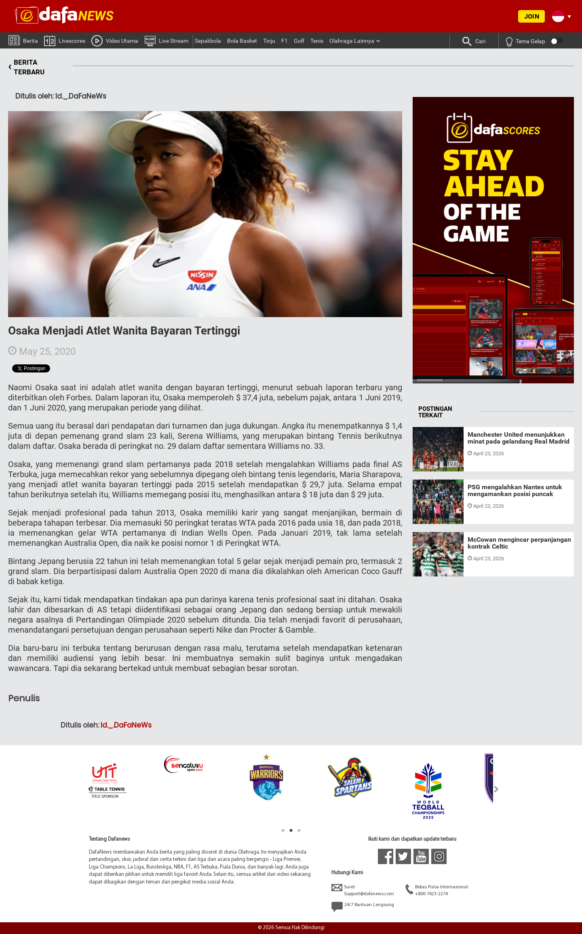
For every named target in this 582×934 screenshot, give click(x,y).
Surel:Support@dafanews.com (362, 890)
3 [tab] (299, 831)
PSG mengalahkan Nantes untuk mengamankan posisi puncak (515, 490)
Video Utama (114, 40)
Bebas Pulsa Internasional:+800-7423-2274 (436, 890)
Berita (23, 39)
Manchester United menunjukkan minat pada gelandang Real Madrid (518, 438)
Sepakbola (208, 41)
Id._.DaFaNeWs (126, 725)
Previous (85, 789)
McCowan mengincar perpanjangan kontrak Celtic (519, 543)
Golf (299, 41)
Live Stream (166, 40)
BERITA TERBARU (26, 67)
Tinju (269, 41)
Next (496, 789)
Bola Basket (242, 41)
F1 (284, 41)
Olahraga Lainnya (351, 41)
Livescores (64, 40)
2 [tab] (291, 831)
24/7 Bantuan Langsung (362, 907)
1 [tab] (283, 831)
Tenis (316, 41)
